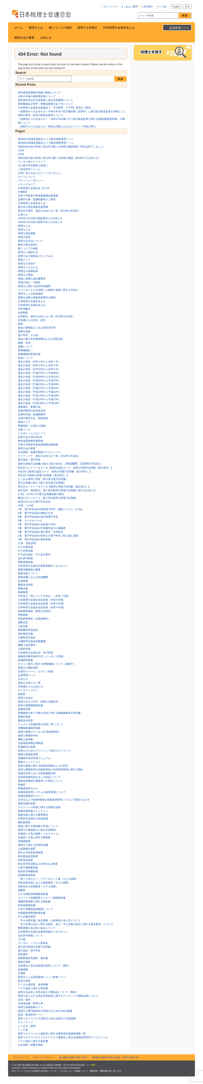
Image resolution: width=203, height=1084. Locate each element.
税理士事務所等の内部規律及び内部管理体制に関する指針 (50, 769)
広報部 (21, 973)
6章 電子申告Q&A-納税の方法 (35, 513)
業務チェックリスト (29, 762)
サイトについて (26, 176)
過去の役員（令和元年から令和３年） (39, 369)
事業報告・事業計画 (29, 406)
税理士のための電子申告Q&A (34, 501)
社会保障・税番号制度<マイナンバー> (39, 452)
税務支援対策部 (26, 803)
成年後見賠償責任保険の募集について (39, 92)
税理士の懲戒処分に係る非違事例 (37, 829)
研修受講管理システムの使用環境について (42, 792)
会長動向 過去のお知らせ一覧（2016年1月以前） (46, 316)
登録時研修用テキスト (30, 795)
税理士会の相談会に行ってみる (35, 256)
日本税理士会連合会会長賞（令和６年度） (42, 599)
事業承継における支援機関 (33, 577)
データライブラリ (28, 690)
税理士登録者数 (26, 233)
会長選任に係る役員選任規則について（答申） (44, 965)
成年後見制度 (25, 860)
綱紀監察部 (24, 822)
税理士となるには (28, 267)
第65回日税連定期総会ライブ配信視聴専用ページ (45, 142)
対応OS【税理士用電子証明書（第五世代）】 (43, 475)
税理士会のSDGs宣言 (30, 437)
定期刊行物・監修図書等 (32, 414)
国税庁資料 (24, 961)
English (176, 6)
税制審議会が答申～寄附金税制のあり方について (45, 103)
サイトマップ (111, 6)
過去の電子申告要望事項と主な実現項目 (40, 339)
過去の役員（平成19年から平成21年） (39, 391)
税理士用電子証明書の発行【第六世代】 (60, 463)
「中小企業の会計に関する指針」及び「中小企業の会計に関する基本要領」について (65, 924)
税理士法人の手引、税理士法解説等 (38, 701)
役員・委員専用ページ (30, 1014)
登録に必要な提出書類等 (32, 278)
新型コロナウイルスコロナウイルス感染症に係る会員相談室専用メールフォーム (63, 1037)
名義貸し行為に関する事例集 (34, 837)
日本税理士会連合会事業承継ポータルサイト (43, 565)
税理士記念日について (30, 240)
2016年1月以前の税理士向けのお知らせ (40, 222)
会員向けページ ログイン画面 (35, 671)
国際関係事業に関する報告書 (34, 901)
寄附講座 (23, 614)
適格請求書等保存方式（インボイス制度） (42, 656)
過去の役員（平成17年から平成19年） (39, 395)
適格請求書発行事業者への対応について (40, 780)
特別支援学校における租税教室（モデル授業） (44, 882)
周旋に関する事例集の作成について (38, 826)
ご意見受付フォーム (29, 169)
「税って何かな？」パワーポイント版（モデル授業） (48, 878)
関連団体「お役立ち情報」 (33, 425)
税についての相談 (60, 27)
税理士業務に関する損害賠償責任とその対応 (43, 765)
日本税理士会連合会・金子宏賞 (35, 652)
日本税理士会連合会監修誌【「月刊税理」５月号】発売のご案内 (54, 107)
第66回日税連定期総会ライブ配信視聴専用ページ (45, 139)
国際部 (21, 890)
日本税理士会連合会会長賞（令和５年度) (41, 603)
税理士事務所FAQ (28, 735)
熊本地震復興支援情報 (30, 440)
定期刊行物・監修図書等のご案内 (37, 199)
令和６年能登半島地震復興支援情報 (38, 195)
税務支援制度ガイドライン (33, 811)
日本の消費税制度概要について (35, 909)
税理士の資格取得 (28, 271)
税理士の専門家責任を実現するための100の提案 (45, 1010)
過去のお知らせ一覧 (29, 682)
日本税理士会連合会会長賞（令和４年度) (41, 607)
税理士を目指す (87, 27)
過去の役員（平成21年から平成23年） (39, 388)
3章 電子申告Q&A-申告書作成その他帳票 (42, 528)
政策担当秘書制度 (28, 871)
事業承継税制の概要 (29, 569)
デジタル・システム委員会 (33, 943)
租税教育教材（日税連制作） (34, 618)
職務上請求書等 (26, 645)
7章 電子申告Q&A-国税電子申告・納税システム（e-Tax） (51, 509)
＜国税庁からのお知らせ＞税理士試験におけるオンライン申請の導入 (57, 126)
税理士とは (36, 27)
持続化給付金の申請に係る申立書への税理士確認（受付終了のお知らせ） (59, 157)
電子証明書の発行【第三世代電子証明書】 (42, 482)
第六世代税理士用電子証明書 (34, 946)
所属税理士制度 (26, 746)
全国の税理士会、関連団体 (33, 418)
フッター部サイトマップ (32, 161)
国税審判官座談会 (28, 629)
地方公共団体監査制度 (30, 852)
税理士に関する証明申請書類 (34, 286)
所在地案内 (24, 308)
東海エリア (24, 259)
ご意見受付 (147, 6)
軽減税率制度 (25, 660)
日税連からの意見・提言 (32, 320)
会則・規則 (24, 999)
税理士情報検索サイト (30, 1007)
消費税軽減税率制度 (29, 728)
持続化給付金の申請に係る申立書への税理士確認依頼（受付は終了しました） (62, 146)
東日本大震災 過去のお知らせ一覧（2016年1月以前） (49, 210)
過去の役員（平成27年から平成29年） (39, 372)
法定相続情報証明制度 (30, 743)
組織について (25, 346)
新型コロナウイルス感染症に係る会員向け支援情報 (47, 1018)
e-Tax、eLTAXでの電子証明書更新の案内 (41, 494)
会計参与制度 (25, 558)
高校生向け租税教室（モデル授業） (38, 886)
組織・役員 (24, 342)
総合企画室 (24, 980)
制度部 (21, 694)
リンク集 (161, 6)
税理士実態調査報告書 (30, 705)
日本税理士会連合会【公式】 (34, 188)
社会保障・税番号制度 (30, 1044)
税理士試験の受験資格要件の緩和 (37, 297)
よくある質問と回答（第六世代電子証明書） (43, 479)
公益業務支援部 (26, 848)
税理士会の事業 (24, 37)
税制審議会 (24, 350)
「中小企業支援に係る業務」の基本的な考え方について (49, 920)
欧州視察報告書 (26, 905)
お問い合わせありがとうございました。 (40, 173)
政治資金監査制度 (28, 856)
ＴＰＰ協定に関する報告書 (33, 988)
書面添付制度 (25, 584)
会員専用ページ (179, 27)
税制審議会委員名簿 (29, 354)
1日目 (21, 150)
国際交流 (23, 622)
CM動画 (22, 191)
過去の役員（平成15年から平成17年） (39, 399)
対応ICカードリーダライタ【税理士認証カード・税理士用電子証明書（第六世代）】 (65, 467)
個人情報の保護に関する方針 (73, 1057)
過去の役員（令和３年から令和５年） (39, 365)
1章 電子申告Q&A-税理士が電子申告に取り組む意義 (48, 535)
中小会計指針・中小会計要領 (34, 554)
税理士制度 (24, 237)
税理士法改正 (25, 697)
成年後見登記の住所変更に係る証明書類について (45, 100)
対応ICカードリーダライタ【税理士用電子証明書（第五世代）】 (54, 486)
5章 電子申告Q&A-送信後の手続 (37, 524)
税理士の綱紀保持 (28, 667)
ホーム (18, 27)
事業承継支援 (25, 562)
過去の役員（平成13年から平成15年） (39, 403)
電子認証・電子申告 (29, 459)
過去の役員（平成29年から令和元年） (39, 376)
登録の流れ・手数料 (29, 282)
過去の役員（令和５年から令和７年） (39, 361)
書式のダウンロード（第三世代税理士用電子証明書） (48, 497)
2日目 (21, 154)
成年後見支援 (25, 633)
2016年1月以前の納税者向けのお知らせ (40, 218)
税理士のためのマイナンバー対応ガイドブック (44, 750)
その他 (21, 939)
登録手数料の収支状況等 (32, 410)
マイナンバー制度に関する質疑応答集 (39, 807)
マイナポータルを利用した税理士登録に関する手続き (48, 289)
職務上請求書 (25, 739)
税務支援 (23, 588)
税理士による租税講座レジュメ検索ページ (42, 977)
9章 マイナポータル (30, 520)
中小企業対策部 (26, 916)
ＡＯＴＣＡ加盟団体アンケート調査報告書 (42, 897)
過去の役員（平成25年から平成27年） (39, 380)
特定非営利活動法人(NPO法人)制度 (38, 863)
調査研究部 (24, 709)
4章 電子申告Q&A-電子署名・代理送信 (40, 531)
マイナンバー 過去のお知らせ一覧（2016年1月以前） (49, 455)
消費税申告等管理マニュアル (34, 758)
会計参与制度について (30, 935)
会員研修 (23, 580)
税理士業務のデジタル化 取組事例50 (38, 731)
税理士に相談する (28, 252)
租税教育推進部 (26, 875)
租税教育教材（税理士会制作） (35, 611)
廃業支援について (28, 573)
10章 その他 (25, 505)
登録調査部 (24, 841)
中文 (187, 6)
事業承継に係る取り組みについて (37, 927)
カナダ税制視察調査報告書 (33, 894)
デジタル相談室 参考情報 (33, 984)
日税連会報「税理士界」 (32, 1003)
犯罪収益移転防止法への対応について (39, 777)
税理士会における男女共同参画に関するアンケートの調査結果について (58, 995)
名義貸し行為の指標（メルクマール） (39, 833)
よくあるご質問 (129, 6)
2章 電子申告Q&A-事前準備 (34, 539)
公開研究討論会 (26, 637)
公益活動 (23, 626)
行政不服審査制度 (28, 867)
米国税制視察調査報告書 (32, 912)
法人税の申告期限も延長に (33, 165)
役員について (25, 357)
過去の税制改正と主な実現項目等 (37, 327)
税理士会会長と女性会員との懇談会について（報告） (48, 992)
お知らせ (46, 37)
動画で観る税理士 (28, 244)
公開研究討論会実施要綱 (32, 641)
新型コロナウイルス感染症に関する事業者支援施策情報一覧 (52, 1033)
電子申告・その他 (28, 335)
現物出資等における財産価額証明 (37, 773)
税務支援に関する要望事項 (33, 814)
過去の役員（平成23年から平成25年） (39, 384)
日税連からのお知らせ (30, 686)
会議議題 (23, 969)
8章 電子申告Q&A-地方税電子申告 (38, 516)
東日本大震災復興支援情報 (33, 206)
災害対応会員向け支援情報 (33, 818)
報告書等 (23, 954)
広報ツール (24, 429)
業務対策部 (24, 716)
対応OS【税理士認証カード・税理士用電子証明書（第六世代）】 (55, 471)
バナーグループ (26, 184)
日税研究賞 (24, 648)
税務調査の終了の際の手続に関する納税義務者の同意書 (49, 712)
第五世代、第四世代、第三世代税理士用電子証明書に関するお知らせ (57, 490)
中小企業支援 (25, 547)
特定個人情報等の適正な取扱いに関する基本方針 (115, 1057)
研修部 (21, 784)
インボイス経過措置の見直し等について (40, 724)
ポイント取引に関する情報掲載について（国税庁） (47, 663)
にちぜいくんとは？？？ (32, 433)
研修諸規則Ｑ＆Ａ (28, 788)
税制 (20, 323)
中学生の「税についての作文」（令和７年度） (44, 596)
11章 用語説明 (27, 543)
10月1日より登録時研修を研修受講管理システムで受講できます (54, 799)
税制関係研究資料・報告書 (33, 958)
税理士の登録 (25, 274)
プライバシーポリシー (30, 180)
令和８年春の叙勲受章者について (37, 96)
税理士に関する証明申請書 (33, 844)
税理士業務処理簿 (28, 754)
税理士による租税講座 (30, 293)
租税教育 (23, 592)
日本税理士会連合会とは (119, 27)
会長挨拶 (23, 312)
